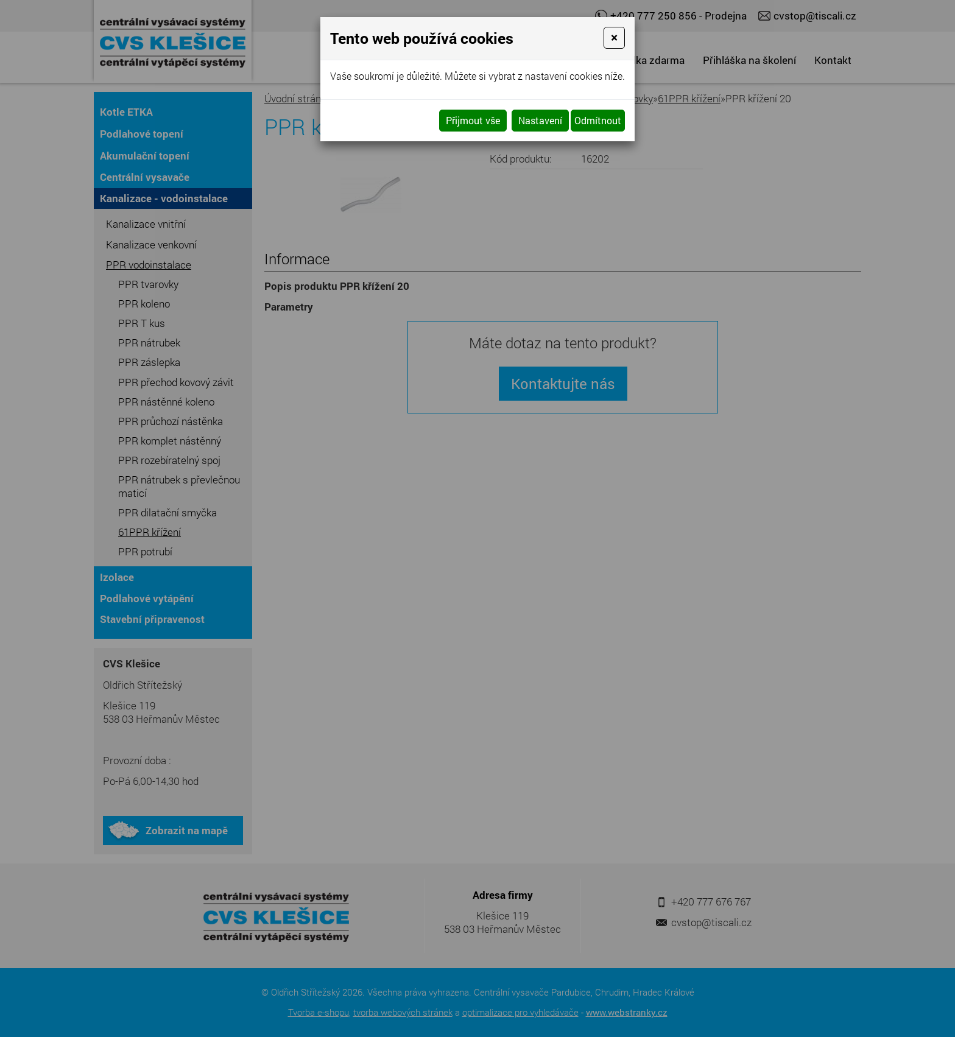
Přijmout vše (473, 120)
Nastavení (540, 120)
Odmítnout (597, 120)
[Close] (614, 38)
